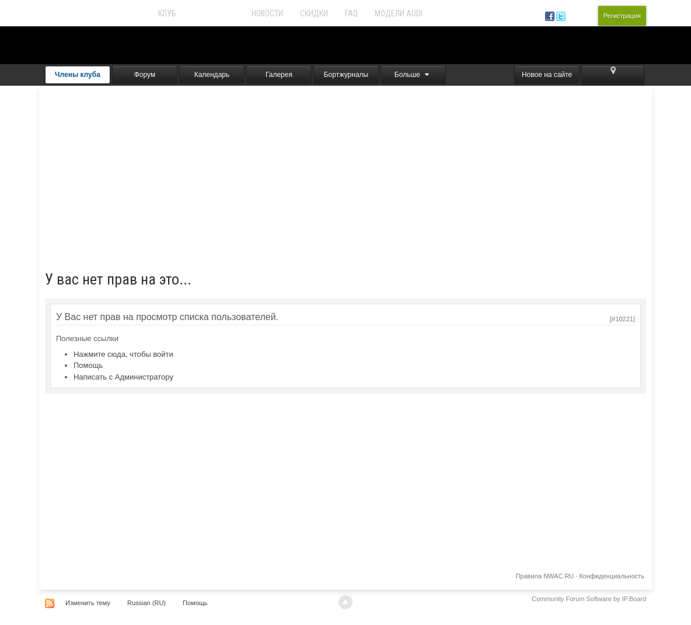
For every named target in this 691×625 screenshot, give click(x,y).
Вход (584, 15)
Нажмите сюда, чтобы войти (123, 354)
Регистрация (622, 15)
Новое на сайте (547, 75)
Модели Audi (399, 13)
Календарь (212, 75)
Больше (413, 75)
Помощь (88, 365)
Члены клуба (77, 75)
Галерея (279, 75)
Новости (267, 13)
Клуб (167, 13)
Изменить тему (87, 602)
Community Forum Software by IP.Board (589, 598)
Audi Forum (214, 13)
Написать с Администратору (123, 377)
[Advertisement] (345, 173)
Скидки (314, 13)
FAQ (351, 13)
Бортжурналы (346, 75)
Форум (144, 75)
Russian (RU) (146, 602)
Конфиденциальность (611, 576)
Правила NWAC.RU (544, 576)
